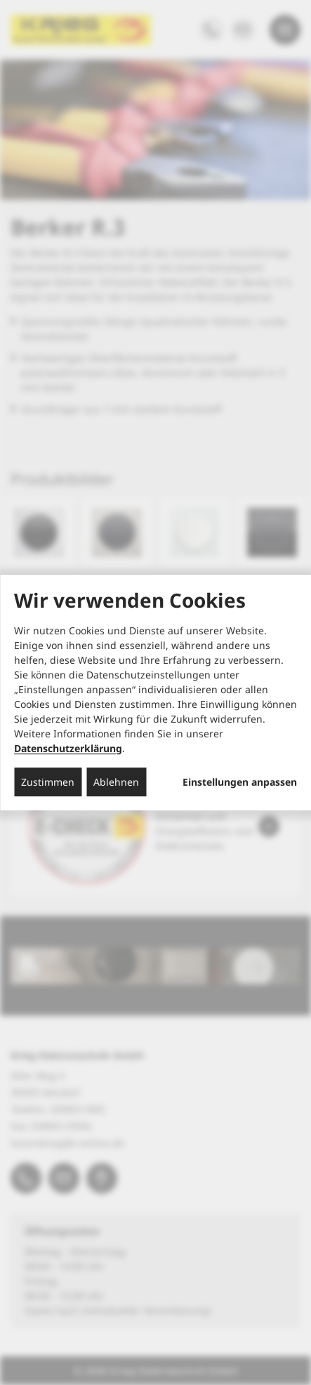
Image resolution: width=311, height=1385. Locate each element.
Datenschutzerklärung (68, 748)
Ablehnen (116, 782)
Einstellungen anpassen (240, 782)
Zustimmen (47, 782)
